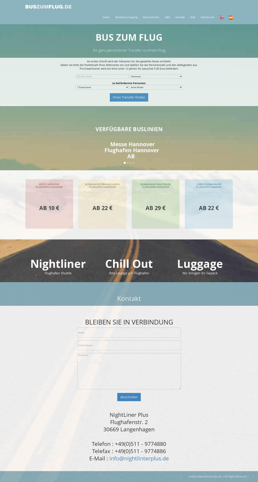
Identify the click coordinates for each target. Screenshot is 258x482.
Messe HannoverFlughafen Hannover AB (131, 150)
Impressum (208, 17)
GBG (167, 17)
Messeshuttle (151, 17)
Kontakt (180, 17)
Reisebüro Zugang (126, 17)
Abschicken (129, 397)
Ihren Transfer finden (129, 97)
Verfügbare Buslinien (129, 129)
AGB (192, 17)
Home (106, 17)
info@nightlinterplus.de (139, 458)
